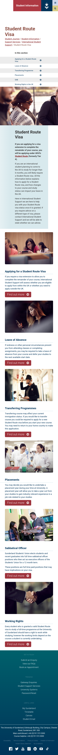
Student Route (21, 156)
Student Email (29, 719)
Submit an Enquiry (29, 660)
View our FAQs (29, 663)
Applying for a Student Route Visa (25, 60)
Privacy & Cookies (33, 740)
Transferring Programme (24, 71)
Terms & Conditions (19, 740)
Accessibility (7, 740)
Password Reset (29, 693)
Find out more (15, 294)
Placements (19, 75)
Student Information (27, 5)
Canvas (29, 715)
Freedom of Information (47, 740)
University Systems (29, 689)
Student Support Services (29, 686)
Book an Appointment (28, 667)
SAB (16, 80)
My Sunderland (29, 708)
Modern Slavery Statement (23, 743)
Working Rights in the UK (24, 84)
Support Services (12, 42)
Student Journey (12, 39)
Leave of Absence (21, 66)
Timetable (29, 712)
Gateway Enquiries (29, 682)
